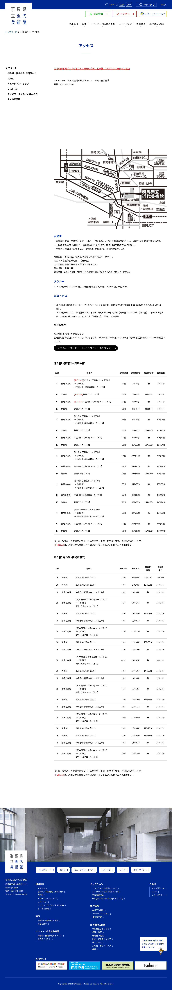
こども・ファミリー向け (154, 13)
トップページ (11, 32)
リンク (122, 869)
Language (147, 4)
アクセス (125, 13)
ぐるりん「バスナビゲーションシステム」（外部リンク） (85, 348)
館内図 (11, 78)
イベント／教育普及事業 (103, 23)
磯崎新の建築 (98, 935)
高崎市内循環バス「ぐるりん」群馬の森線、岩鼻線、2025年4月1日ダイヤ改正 (92, 68)
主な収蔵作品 (98, 895)
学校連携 (140, 23)
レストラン (13, 88)
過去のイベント (44, 939)
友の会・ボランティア (101, 945)
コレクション (125, 23)
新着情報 (98, 13)
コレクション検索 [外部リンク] (105, 891)
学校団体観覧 (98, 910)
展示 (84, 23)
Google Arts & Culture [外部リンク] (107, 898)
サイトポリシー (140, 869)
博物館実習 (97, 917)
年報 (94, 949)
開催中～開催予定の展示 (48, 920)
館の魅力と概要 (156, 23)
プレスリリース (44, 869)
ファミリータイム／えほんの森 (23, 93)
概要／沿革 (97, 932)
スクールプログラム (100, 913)
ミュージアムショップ (18, 83)
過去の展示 (42, 923)
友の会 (63, 869)
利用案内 (73, 23)
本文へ (164, 4)
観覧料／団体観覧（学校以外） (23, 73)
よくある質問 (14, 99)
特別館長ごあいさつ (100, 928)
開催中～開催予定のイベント (50, 935)
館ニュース (97, 942)
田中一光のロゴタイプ (101, 939)
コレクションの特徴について (104, 888)
